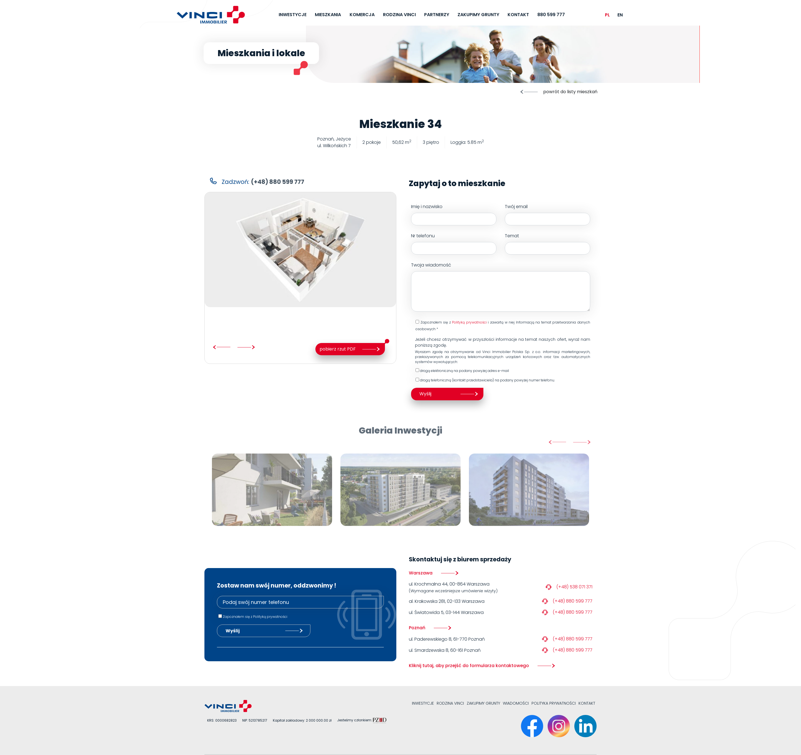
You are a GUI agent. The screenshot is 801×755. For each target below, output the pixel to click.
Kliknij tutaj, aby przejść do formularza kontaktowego (469, 665)
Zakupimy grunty (483, 703)
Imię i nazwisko (453, 214)
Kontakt (586, 703)
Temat (547, 244)
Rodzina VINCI (450, 703)
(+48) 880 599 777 (572, 601)
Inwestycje (423, 703)
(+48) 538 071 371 (574, 587)
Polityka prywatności (553, 703)
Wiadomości (516, 703)
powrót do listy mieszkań (570, 91)
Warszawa (420, 573)
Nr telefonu (453, 244)
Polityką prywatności (469, 322)
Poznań (417, 628)
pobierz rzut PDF (338, 349)
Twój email (547, 214)
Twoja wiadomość (500, 287)
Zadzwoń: (263, 182)
